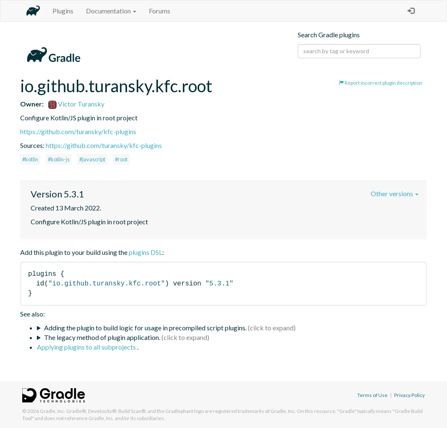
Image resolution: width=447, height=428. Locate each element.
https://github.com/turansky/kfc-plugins (78, 131)
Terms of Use (372, 395)
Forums (159, 11)
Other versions (394, 193)
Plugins (62, 11)
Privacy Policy (409, 395)
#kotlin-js (59, 159)
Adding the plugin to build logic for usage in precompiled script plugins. (145, 328)
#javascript (92, 159)
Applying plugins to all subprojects (87, 347)
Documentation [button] (111, 11)
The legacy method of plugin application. (102, 337)
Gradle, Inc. (52, 411)
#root (121, 159)
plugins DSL (145, 252)
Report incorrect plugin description (380, 83)
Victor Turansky (76, 104)
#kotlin (30, 159)
